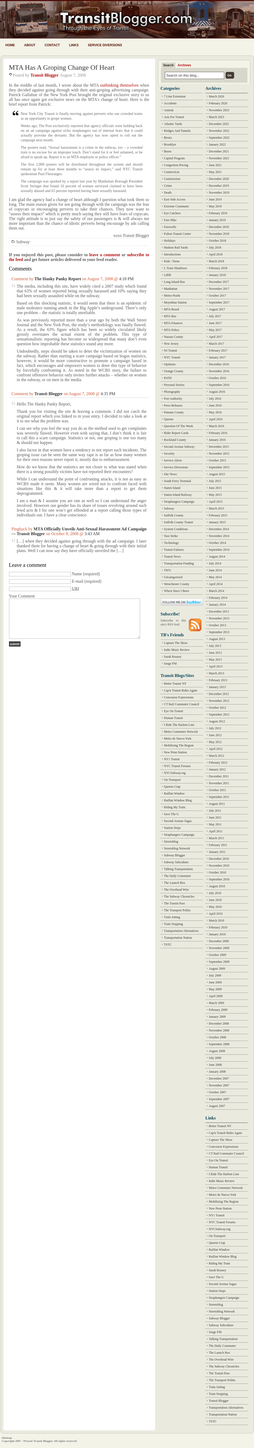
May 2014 (215, 577)
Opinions (170, 364)
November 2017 (219, 289)
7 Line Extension (175, 96)
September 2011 (219, 797)
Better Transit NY (175, 683)
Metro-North (172, 295)
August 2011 (217, 804)
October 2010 (217, 872)
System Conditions (176, 529)
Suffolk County (174, 515)
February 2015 (218, 515)
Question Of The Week (178, 426)
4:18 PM (126, 279)
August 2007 (217, 1106)
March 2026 (216, 96)
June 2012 (215, 735)
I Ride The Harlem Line (179, 725)
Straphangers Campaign (179, 501)
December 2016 (219, 364)
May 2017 (215, 330)
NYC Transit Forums (177, 766)
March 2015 (216, 508)
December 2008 (219, 1023)
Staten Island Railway (178, 495)
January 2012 (217, 769)
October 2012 (217, 707)
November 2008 (219, 1030)
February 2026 (218, 103)
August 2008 (217, 1051)
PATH (168, 378)
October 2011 (217, 790)
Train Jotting (172, 917)
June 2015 (215, 488)
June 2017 (215, 323)
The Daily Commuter (177, 876)
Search (168, 65)
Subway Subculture (176, 862)
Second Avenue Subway (179, 447)
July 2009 (215, 975)
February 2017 (218, 350)
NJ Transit (170, 350)
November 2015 (219, 453)
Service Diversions (105, 45)
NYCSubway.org (175, 773)
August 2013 (217, 639)
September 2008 (219, 1044)
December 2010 (219, 859)
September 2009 (219, 962)
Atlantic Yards (173, 124)
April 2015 (216, 501)
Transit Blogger (44, 75)
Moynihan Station (175, 302)
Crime (168, 186)
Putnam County (174, 412)
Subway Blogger (174, 855)
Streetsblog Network (177, 848)
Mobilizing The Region (179, 745)
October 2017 (217, 295)
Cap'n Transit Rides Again (180, 690)
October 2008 (217, 1037)
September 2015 (219, 467)
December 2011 (219, 776)
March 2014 (216, 591)
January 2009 (217, 1017)
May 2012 (215, 742)
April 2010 (216, 913)
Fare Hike (170, 220)
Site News (170, 474)
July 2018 (215, 247)
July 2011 (215, 810)
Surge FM (170, 663)
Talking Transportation (178, 869)
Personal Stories (174, 385)
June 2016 (215, 405)
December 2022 (219, 124)
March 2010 (216, 920)
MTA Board (171, 309)
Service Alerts (173, 460)
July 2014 (215, 563)
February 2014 (218, 598)
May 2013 (215, 659)
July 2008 (215, 1058)
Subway (23, 242)
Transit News (172, 556)
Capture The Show (176, 643)
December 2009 (219, 941)
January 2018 (217, 275)
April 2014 (216, 584)
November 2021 (219, 158)
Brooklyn (170, 144)
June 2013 (215, 653)
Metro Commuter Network (181, 732)
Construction (172, 179)
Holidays (169, 240)
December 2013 (219, 611)
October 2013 (217, 625)
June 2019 (215, 199)
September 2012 (219, 714)
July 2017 (215, 316)
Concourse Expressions (179, 697)
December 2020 (219, 179)
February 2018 (218, 268)
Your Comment (22, 596)
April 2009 (216, 996)
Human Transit (173, 718)
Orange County (174, 371)
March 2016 (216, 426)
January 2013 (217, 687)
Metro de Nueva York (177, 738)
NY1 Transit (172, 759)
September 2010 (219, 879)
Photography (172, 392)
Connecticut (171, 172)
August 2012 (217, 721)
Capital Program (174, 158)
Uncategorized (173, 577)
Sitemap (7, 1437)
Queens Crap (172, 786)
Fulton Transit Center (177, 234)
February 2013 (218, 680)
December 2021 (219, 151)
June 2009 (215, 982)
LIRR (167, 275)
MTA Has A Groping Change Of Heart (62, 67)
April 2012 (216, 749)
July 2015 (215, 481)
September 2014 (219, 550)
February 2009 (218, 1010)
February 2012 (218, 762)
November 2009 (219, 948)
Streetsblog (171, 841)
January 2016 (217, 440)
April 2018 (216, 254)
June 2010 (215, 900)
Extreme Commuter (176, 206)
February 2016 (218, 433)
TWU (167, 570)
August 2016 (217, 392)
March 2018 (216, 261)
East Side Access (174, 199)
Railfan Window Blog (178, 800)
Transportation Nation (178, 938)
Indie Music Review (177, 650)
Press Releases (173, 405)
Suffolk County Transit (178, 522)
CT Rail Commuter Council (181, 704)
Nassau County (173, 337)
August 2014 (217, 556)
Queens (169, 419)
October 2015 (217, 460)
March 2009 (216, 1003)
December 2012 (219, 694)
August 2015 (217, 474)
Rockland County (175, 440)
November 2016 (219, 371)
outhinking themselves (119, 85)
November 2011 (219, 783)
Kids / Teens (172, 261)
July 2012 (215, 728)
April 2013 (216, 666)
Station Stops (172, 828)
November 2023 (219, 110)
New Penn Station (175, 752)
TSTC (168, 944)
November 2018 (219, 234)
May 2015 (215, 495)
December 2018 (219, 227)
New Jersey (171, 343)
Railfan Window (174, 793)
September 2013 (219, 632)
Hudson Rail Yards (176, 247)
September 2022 (219, 137)
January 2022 (217, 144)
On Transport (172, 780)
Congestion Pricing (176, 165)
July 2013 (215, 646)
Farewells (170, 227)
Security (169, 453)
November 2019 (219, 192)
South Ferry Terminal (177, 481)
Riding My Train (174, 807)
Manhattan (171, 289)
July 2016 (215, 398)
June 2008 (215, 1065)
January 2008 (217, 1071)
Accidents (170, 103)
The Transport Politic (177, 910)
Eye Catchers (172, 213)
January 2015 (217, 522)
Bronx (168, 137)
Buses (168, 151)
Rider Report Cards (176, 433)
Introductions (172, 254)
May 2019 (215, 206)
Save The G (171, 814)
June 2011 (215, 817)
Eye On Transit (173, 711)
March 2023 (216, 117)
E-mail (78, 581)
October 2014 (217, 543)
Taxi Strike (171, 536)
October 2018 (217, 240)
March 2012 (216, 756)
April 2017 (216, 337)
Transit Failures (174, 550)
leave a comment (104, 255)
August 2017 (217, 309)
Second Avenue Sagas (178, 821)
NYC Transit (172, 357)
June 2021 (215, 165)
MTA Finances (173, 323)
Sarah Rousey (172, 656)
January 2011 (217, 852)
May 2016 (215, 412)
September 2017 (219, 302)
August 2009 (217, 968)
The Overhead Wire (176, 889)
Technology (171, 543)
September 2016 (219, 385)
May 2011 (215, 824)
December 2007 (219, 1078)
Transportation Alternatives (181, 931)
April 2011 (216, 831)
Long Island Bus (174, 282)
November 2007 (219, 1085)
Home (10, 45)
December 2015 (219, 447)
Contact (52, 45)
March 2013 (216, 673)
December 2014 (219, 529)
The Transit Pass (174, 903)
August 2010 (217, 886)
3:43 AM (91, 533)
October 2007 (217, 1092)
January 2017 (217, 357)
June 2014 (215, 570)
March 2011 (216, 838)
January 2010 (217, 934)
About (30, 45)
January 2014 (217, 604)
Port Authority (173, 398)
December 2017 (219, 282)
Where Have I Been (176, 591)
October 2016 (217, 378)
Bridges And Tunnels (177, 131)
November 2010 (219, 865)
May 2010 (215, 907)
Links (74, 45)
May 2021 (215, 172)
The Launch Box (174, 883)
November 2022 (219, 131)
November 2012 (219, 701)
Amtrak (169, 110)
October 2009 (217, 955)
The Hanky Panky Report (58, 279)
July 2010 (215, 893)
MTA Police (171, 330)
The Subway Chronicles (179, 896)
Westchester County (176, 584)
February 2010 (218, 927)
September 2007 (219, 1099)
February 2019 (218, 213)
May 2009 (215, 989)
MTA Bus (170, 316)
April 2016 (216, 419)
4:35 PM (108, 393)
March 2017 (216, 343)
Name (77, 574)
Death (168, 192)
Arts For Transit (174, 117)
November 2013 (219, 618)
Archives (184, 65)
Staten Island (172, 488)
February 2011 (218, 845)
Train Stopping (173, 924)
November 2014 (219, 536)
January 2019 (217, 220)
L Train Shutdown (175, 268)
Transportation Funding (179, 563)
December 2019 (219, 186)
